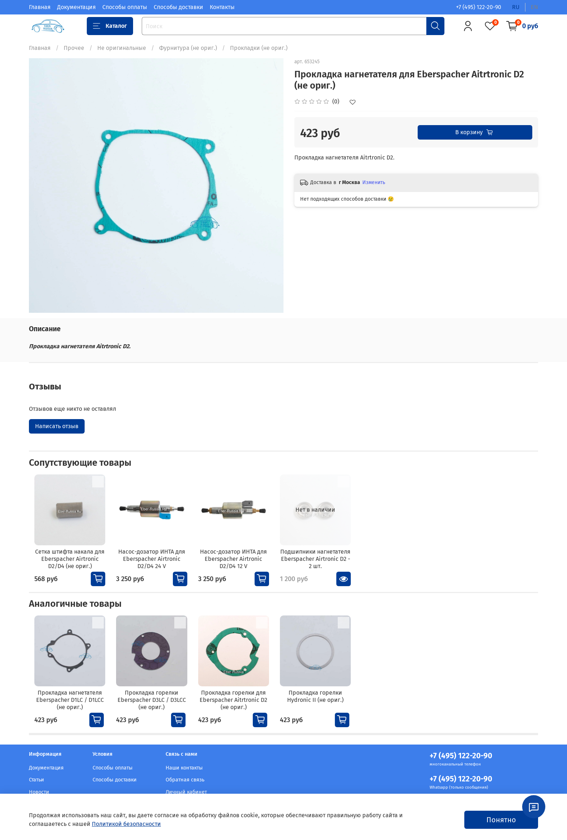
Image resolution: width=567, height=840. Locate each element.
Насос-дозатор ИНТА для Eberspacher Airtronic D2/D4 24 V (153, 563)
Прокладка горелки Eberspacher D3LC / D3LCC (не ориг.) (153, 709)
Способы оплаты (124, 7)
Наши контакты (184, 768)
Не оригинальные (121, 47)
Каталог (110, 26)
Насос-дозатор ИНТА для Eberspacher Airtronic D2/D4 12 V (240, 563)
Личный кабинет (186, 792)
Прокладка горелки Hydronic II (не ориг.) (327, 706)
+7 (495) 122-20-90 (478, 7)
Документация (76, 7)
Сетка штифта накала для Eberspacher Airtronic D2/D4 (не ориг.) (67, 563)
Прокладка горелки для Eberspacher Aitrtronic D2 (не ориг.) (240, 709)
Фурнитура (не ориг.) (188, 47)
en (534, 7)
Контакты (222, 7)
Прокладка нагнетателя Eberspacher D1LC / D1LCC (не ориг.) (67, 709)
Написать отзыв (56, 426)
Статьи (36, 780)
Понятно (501, 819)
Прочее (74, 47)
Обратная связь (185, 780)
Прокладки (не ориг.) (258, 47)
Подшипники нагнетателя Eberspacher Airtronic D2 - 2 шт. (326, 563)
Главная (40, 7)
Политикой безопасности (126, 823)
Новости (39, 792)
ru (516, 7)
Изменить (373, 182)
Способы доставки (178, 7)
